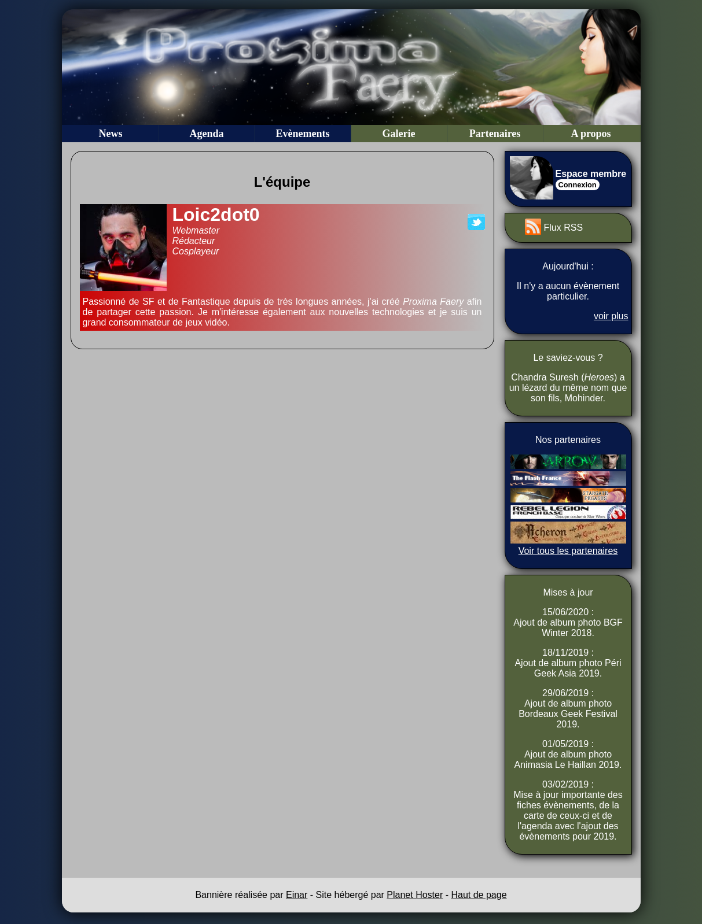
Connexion (577, 184)
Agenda (206, 133)
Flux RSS (563, 227)
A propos (591, 133)
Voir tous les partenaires (568, 551)
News (111, 133)
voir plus (611, 316)
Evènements (303, 133)
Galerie (399, 133)
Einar (296, 895)
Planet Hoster (415, 895)
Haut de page (478, 895)
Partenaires (495, 133)
